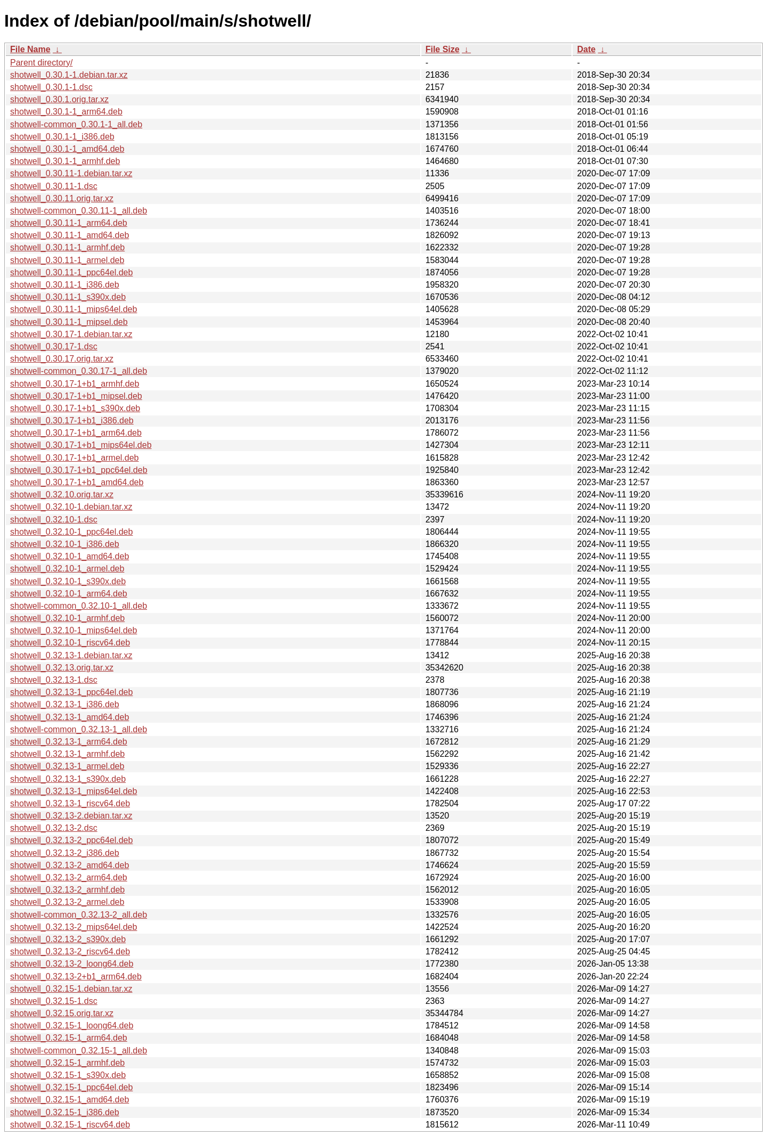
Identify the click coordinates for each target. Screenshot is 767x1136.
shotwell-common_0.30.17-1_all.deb (78, 370)
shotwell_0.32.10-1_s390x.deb (68, 581)
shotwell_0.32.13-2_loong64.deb (71, 963)
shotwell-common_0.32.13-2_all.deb (78, 914)
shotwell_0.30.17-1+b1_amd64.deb (76, 482)
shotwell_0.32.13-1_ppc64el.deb (71, 692)
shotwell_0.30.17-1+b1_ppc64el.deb (79, 470)
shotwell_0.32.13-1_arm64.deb (68, 741)
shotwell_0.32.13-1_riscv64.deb (70, 803)
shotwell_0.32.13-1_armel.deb (67, 766)
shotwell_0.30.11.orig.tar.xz (61, 198)
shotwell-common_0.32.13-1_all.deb (78, 729)
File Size (443, 49)
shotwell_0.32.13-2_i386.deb (64, 852)
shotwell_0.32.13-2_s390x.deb (68, 939)
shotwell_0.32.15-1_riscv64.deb (70, 1124)
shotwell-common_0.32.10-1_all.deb (78, 605)
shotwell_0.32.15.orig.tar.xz (61, 1013)
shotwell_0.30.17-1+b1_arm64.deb (76, 432)
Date (586, 49)
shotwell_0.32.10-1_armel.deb (67, 568)
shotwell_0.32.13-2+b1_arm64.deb (76, 976)
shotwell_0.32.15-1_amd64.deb (69, 1099)
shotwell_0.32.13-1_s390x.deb (68, 778)
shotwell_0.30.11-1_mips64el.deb (73, 309)
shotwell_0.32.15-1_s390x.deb (68, 1075)
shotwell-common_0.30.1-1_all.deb (76, 124)
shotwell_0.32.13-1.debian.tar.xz (71, 655)
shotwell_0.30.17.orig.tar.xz (61, 358)
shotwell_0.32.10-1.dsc (53, 519)
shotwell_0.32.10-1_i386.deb (64, 544)
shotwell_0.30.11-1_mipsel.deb (69, 321)
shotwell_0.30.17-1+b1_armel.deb (74, 457)
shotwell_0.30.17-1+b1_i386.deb (72, 420)
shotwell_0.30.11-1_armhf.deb (67, 247)
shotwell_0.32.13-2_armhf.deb (67, 889)
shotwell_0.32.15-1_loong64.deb (71, 1025)
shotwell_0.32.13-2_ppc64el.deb (71, 840)
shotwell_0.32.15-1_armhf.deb (67, 1062)
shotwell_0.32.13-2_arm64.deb (68, 877)
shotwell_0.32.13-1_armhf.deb (67, 753)
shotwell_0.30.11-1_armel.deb (67, 260)
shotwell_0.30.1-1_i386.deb (62, 136)
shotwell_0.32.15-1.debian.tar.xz (71, 988)
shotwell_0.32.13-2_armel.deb (67, 901)
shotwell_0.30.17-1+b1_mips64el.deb (81, 445)
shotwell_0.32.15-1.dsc (53, 1001)
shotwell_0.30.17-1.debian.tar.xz (71, 334)
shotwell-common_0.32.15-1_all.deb (78, 1050)
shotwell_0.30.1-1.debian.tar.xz (69, 74)
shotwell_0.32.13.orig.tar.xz (61, 667)
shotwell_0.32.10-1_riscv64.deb (70, 642)
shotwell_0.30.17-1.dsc (53, 346)
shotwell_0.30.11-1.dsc (53, 186)
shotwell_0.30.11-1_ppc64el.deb (71, 272)
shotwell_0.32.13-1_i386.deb (64, 704)
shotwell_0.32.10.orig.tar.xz (61, 494)
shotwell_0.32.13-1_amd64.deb (69, 717)
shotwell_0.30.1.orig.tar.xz (59, 99)
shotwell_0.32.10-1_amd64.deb (69, 556)
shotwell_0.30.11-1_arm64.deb (68, 222)
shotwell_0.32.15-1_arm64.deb (68, 1037)
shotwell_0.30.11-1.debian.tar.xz (71, 173)
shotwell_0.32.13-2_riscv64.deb (70, 951)
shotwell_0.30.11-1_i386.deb (64, 284)
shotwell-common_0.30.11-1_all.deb (78, 210)
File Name (30, 49)
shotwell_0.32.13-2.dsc (53, 827)
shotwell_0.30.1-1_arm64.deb (66, 111)
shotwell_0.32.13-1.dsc (53, 679)
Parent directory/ (41, 62)
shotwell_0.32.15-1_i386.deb (64, 1112)
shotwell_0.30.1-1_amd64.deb (67, 148)
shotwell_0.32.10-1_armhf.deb (67, 618)
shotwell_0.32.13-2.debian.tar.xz (71, 815)
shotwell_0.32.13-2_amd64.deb (69, 865)
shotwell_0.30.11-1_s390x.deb (68, 296)
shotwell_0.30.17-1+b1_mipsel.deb (76, 396)
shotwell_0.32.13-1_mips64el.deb (73, 791)
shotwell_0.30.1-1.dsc (51, 87)
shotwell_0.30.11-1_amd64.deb (69, 235)
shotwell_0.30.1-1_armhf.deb (65, 161)
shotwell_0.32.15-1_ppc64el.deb (71, 1087)
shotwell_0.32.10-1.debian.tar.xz (71, 506)
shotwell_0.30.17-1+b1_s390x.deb (75, 408)
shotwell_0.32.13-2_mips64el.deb (73, 926)
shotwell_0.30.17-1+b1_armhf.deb (74, 383)
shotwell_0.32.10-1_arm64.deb (68, 593)
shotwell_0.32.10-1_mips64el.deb (73, 630)
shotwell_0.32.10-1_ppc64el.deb (71, 531)
